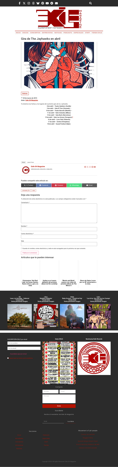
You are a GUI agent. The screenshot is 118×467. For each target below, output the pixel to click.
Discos (25, 32)
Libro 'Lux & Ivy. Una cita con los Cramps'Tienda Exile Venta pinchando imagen (98, 299)
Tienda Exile (97, 32)
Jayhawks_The (26, 190)
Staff (87, 32)
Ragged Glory (88, 438)
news (33, 190)
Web (22, 241)
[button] (90, 3)
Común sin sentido (88, 434)
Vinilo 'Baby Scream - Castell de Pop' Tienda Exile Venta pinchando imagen (72, 299)
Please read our (20, 358)
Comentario (25, 202)
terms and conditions (26, 358)
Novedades (19, 438)
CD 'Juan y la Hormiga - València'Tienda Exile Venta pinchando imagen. (19, 299)
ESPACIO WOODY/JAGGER (88, 448)
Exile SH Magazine (32, 100)
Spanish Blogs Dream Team (88, 441)
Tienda (46, 445)
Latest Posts (30, 162)
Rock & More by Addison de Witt (87, 444)
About (23, 162)
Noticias (58, 32)
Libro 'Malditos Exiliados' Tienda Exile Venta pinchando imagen (46, 299)
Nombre (24, 226)
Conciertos (35, 32)
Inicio (18, 32)
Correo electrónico (27, 233)
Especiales (78, 32)
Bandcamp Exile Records (94, 339)
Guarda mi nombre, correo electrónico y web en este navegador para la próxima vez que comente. (54, 248)
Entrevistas (47, 32)
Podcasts (68, 32)
